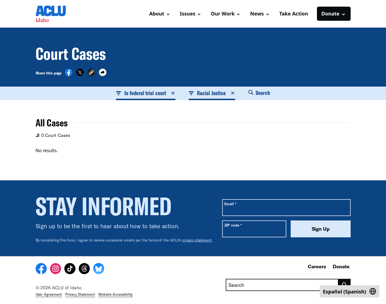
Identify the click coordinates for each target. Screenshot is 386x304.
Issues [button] (188, 13)
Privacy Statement (80, 294)
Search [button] (259, 92)
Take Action (293, 13)
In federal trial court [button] (145, 93)
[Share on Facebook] (68, 74)
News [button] (257, 13)
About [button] (156, 13)
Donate (341, 266)
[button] (91, 73)
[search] (344, 285)
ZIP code (233, 225)
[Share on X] (80, 74)
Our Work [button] (223, 13)
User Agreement (49, 294)
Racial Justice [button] (212, 93)
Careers (317, 266)
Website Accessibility (115, 294)
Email (230, 203)
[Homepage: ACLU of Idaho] (55, 14)
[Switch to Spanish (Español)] (349, 291)
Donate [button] (330, 13)
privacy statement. (197, 240)
